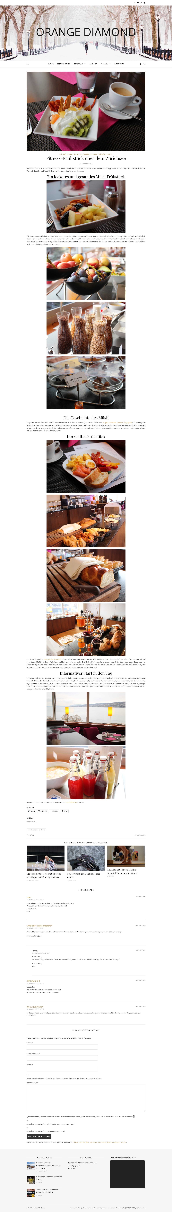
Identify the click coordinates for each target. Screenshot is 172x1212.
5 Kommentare (140, 835)
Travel (104, 64)
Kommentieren (32, 1083)
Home (50, 64)
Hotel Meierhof (71, 802)
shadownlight (33, 981)
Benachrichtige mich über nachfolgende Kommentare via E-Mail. (50, 1124)
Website (30, 1065)
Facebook (74, 1208)
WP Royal (41, 1208)
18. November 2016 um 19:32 (35, 1009)
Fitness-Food (63, 64)
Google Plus (82, 1208)
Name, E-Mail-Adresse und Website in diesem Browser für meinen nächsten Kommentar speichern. (64, 1078)
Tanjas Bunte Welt (35, 1007)
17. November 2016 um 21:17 (35, 900)
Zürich (43, 830)
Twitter (96, 1208)
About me (119, 64)
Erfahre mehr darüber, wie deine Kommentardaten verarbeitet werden (99, 1142)
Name (30, 1043)
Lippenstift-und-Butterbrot (39, 926)
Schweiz (78, 154)
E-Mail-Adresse (33, 1054)
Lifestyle (78, 64)
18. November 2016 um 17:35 (35, 983)
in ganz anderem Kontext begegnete (117, 422)
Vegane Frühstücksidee (101, 154)
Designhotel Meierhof (51, 659)
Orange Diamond (86, 31)
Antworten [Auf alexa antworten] (140, 950)
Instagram (90, 1208)
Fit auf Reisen (66, 154)
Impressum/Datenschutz (116, 1208)
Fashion (93, 64)
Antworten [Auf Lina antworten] (140, 897)
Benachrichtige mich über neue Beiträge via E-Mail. (46, 1131)
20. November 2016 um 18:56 (40, 953)
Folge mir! (72, 1168)
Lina (28, 897)
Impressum (103, 1208)
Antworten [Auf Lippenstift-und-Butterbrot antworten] (140, 925)
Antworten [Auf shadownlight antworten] (140, 980)
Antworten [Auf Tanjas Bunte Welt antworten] (140, 1006)
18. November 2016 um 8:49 (35, 928)
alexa (32, 835)
